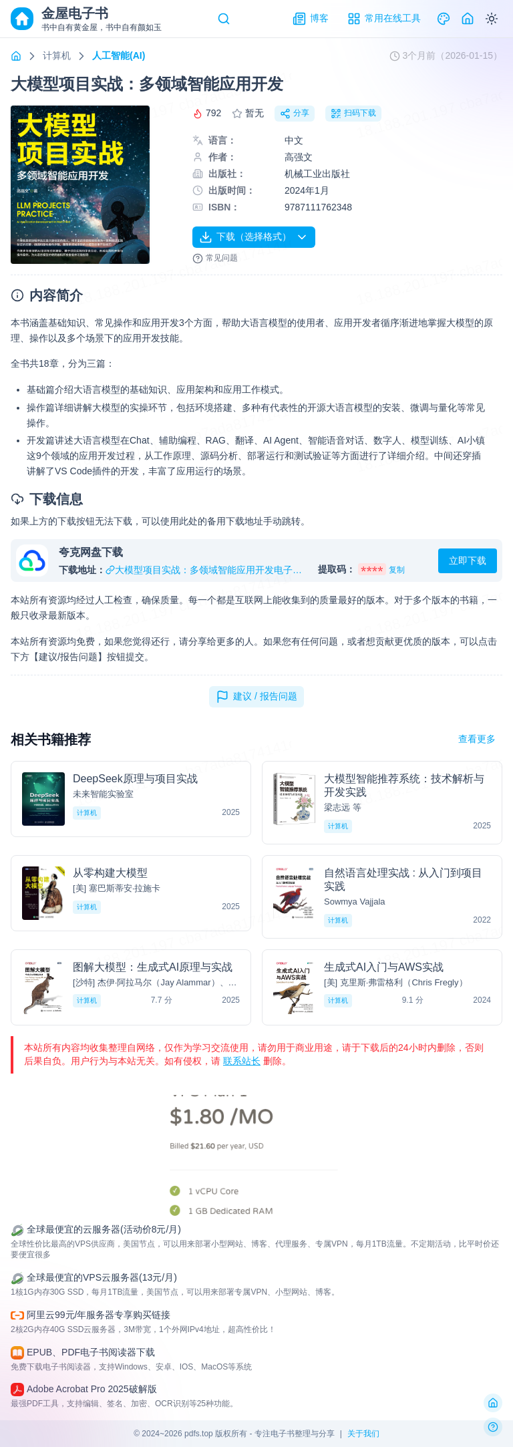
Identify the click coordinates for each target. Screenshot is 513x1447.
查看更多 (477, 739)
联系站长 (242, 1061)
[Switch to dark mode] (491, 18)
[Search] (223, 18)
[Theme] (443, 18)
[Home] (467, 18)
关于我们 (363, 1433)
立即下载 (467, 560)
